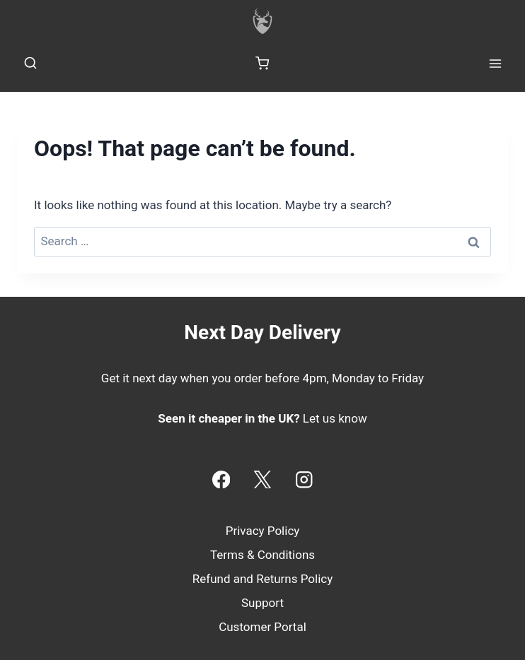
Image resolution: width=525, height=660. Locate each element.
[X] (263, 479)
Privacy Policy (263, 531)
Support (262, 603)
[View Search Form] (30, 63)
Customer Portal (262, 627)
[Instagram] (304, 479)
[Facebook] (221, 479)
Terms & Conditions (262, 555)
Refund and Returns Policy (262, 579)
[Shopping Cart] (262, 63)
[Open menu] (495, 63)
